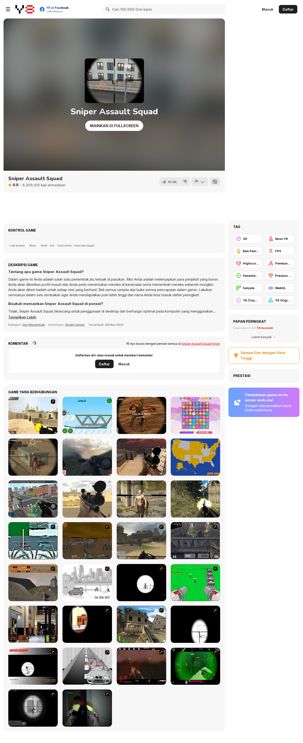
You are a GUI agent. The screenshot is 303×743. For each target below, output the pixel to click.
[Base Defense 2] (195, 582)
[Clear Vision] (87, 624)
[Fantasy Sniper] (141, 499)
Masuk (267, 9)
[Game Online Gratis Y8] (25, 9)
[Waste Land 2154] (87, 540)
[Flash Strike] (141, 540)
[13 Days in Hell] (141, 666)
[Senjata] (248, 288)
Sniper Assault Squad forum (201, 343)
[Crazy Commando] (195, 499)
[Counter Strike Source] (33, 415)
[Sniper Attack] (87, 499)
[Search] (108, 9)
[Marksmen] (195, 666)
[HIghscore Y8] (248, 263)
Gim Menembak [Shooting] (33, 325)
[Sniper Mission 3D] (33, 499)
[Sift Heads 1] (87, 582)
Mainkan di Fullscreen (114, 125)
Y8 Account (265, 328)
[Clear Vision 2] (195, 624)
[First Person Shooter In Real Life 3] (87, 708)
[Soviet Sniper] (87, 457)
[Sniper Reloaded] (141, 457)
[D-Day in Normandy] (33, 582)
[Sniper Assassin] (33, 666)
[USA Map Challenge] (195, 457)
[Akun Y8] (280, 238)
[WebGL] (280, 288)
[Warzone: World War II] (141, 624)
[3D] (248, 238)
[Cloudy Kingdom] (195, 415)
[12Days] (33, 540)
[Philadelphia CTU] (33, 624)
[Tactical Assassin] (141, 582)
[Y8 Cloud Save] (248, 300)
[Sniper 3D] (141, 415)
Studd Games (75, 325)
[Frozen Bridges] (87, 415)
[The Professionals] (195, 540)
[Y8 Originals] (280, 300)
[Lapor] (199, 181)
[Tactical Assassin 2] (33, 708)
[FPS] (280, 251)
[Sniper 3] (87, 666)
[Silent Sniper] (33, 457)
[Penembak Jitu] (248, 275)
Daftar (288, 9)
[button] (23, 317)
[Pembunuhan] (280, 263)
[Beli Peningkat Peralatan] (248, 251)
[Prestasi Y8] (280, 275)
